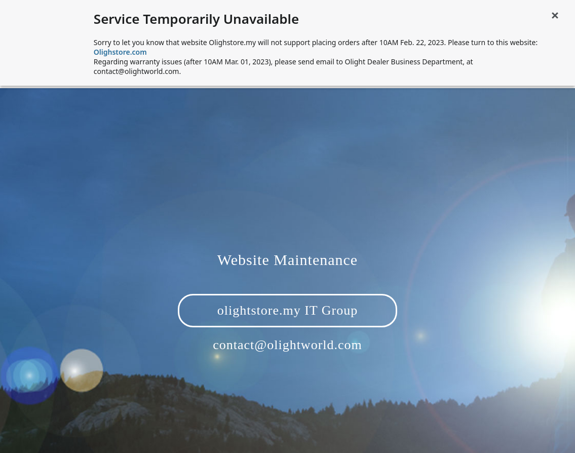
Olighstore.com (120, 52)
